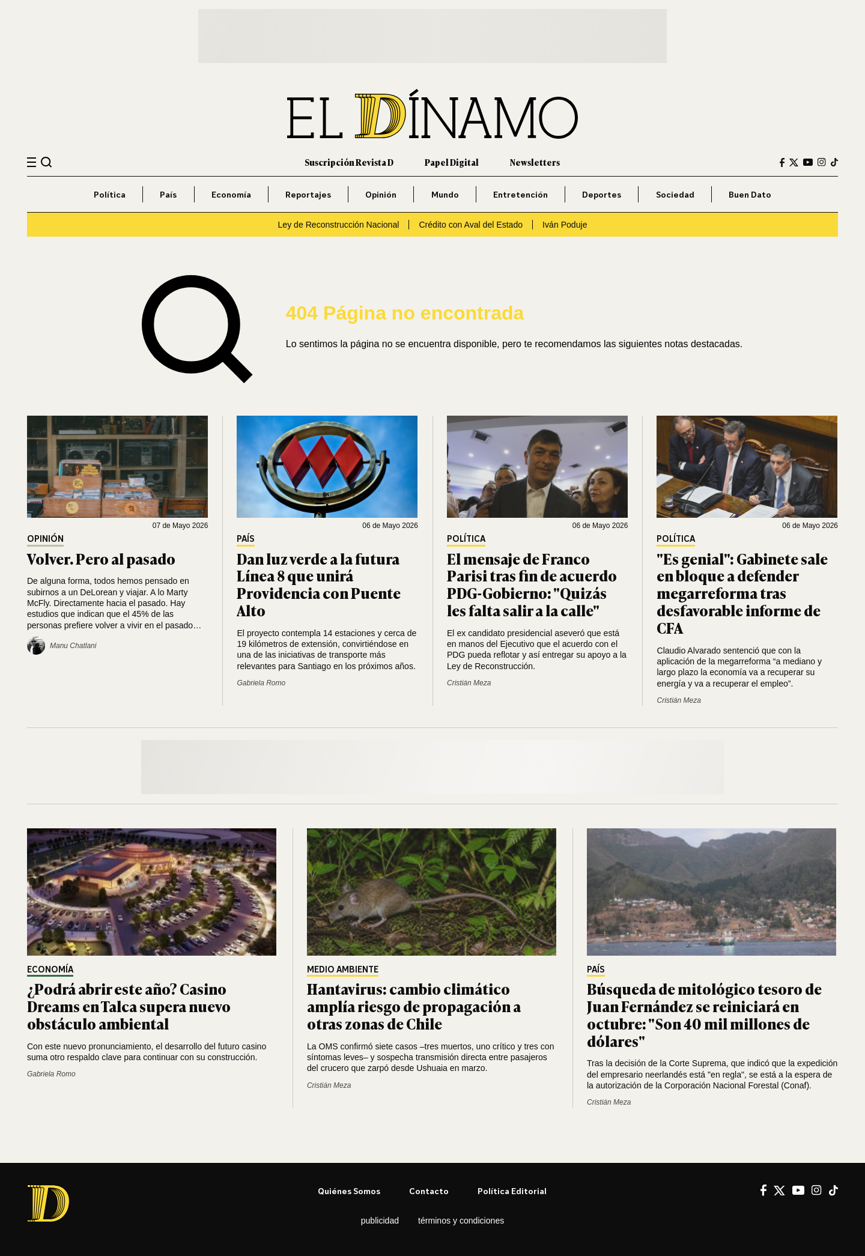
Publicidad (380, 1220)
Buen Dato (750, 194)
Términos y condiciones (461, 1220)
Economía (231, 194)
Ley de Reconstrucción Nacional (338, 224)
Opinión (380, 194)
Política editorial (512, 1191)
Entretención (520, 194)
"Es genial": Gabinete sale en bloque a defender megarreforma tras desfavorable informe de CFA (742, 593)
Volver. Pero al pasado (101, 558)
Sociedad (675, 194)
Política (110, 194)
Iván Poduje (564, 224)
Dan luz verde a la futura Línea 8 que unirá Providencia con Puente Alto (319, 584)
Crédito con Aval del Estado (471, 224)
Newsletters (535, 162)
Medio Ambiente (342, 969)
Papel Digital (452, 162)
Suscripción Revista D (349, 162)
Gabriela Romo (261, 683)
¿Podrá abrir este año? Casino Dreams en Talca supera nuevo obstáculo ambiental (129, 1006)
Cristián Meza (469, 683)
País (168, 194)
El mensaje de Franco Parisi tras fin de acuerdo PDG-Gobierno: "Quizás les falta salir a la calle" (532, 584)
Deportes (601, 194)
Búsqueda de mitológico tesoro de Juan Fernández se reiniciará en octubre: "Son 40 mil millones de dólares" (704, 1014)
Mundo (445, 194)
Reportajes (308, 194)
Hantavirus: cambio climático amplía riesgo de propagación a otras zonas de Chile (414, 1006)
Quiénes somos (349, 1191)
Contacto (429, 1191)
